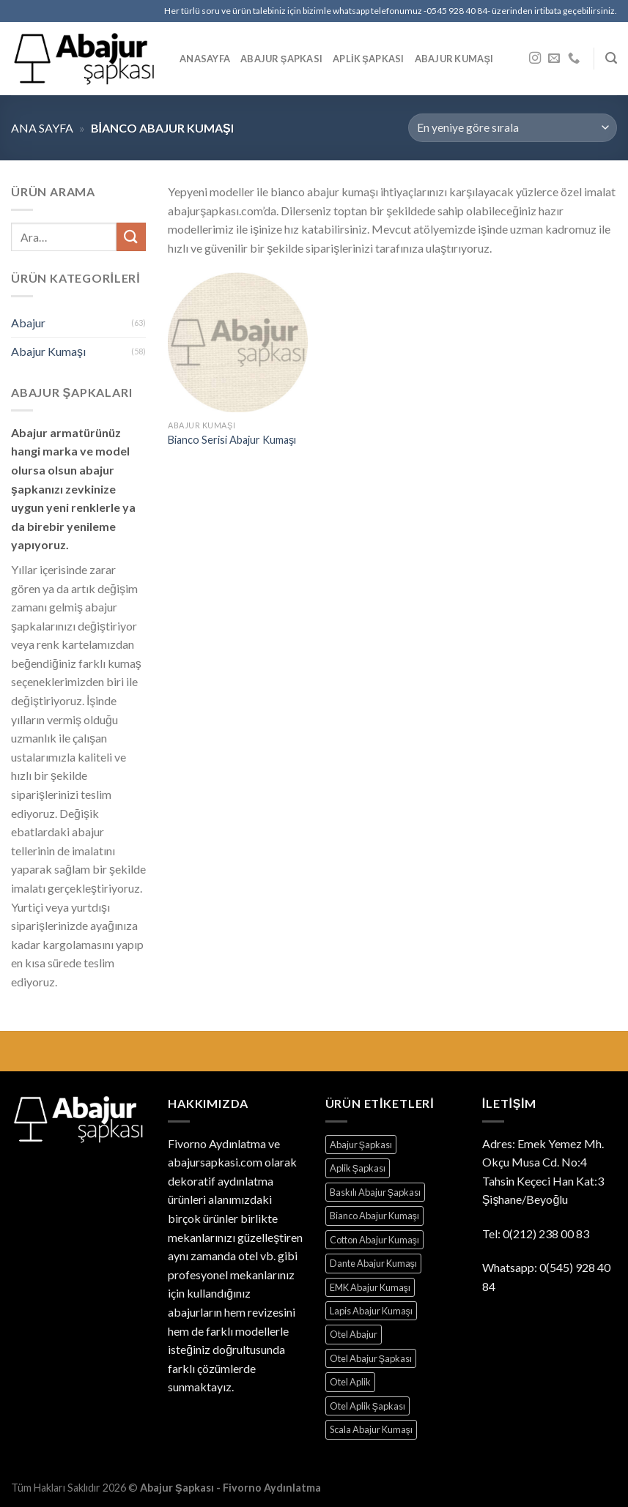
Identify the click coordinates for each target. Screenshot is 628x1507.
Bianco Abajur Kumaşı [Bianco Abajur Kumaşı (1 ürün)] (374, 1215)
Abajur (28, 323)
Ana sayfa (42, 128)
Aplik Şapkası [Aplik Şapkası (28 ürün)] (358, 1168)
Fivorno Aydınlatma (217, 1143)
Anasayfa (205, 58)
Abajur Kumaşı (454, 58)
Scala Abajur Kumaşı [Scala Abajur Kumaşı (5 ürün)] (371, 1429)
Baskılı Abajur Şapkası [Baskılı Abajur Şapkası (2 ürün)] (375, 1192)
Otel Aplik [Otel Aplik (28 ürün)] (350, 1382)
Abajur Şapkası (281, 58)
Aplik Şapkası (368, 58)
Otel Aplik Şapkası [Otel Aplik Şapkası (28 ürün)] (368, 1406)
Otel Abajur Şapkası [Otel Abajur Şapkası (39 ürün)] (371, 1358)
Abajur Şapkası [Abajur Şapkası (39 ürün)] (361, 1144)
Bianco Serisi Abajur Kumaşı (232, 440)
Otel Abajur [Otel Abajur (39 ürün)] (353, 1334)
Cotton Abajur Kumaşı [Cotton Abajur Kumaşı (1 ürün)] (374, 1240)
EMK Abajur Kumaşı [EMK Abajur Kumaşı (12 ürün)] (370, 1287)
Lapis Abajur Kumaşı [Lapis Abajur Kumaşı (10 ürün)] (371, 1311)
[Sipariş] (512, 128)
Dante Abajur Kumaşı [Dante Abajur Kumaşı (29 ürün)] (373, 1263)
